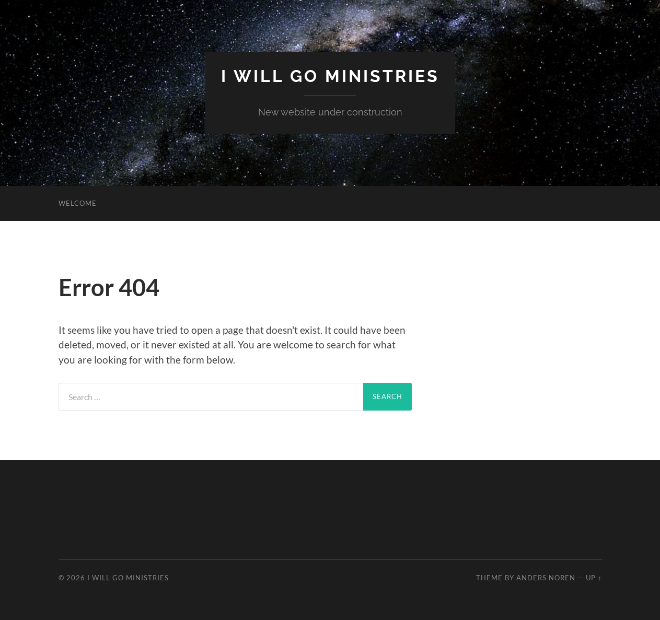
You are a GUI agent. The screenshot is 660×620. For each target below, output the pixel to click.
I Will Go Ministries (330, 76)
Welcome (78, 203)
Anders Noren (545, 578)
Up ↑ (593, 578)
